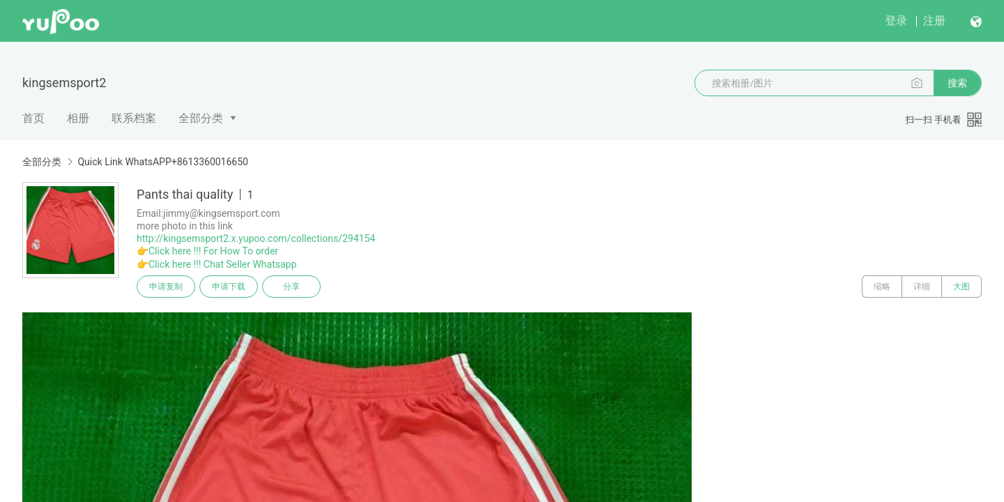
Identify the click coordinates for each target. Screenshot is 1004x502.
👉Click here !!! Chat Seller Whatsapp (216, 264)
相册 (78, 118)
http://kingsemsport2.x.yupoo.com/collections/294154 (256, 238)
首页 (33, 118)
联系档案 (134, 118)
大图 (961, 286)
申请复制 (166, 286)
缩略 (882, 286)
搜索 (957, 83)
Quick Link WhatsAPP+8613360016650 (162, 161)
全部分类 (200, 118)
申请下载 (228, 286)
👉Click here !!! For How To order (207, 251)
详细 (921, 286)
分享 (291, 286)
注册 (934, 20)
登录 (896, 20)
